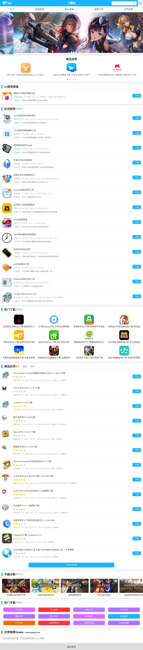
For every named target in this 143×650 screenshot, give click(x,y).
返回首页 (71, 647)
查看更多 (19, 109)
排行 (32, 366)
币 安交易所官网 (27, 638)
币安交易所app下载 (10, 638)
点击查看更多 (71, 565)
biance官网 (39, 638)
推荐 (17, 366)
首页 (12, 9)
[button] (67, 79)
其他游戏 (39, 9)
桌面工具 (98, 9)
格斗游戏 (69, 9)
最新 (25, 366)
